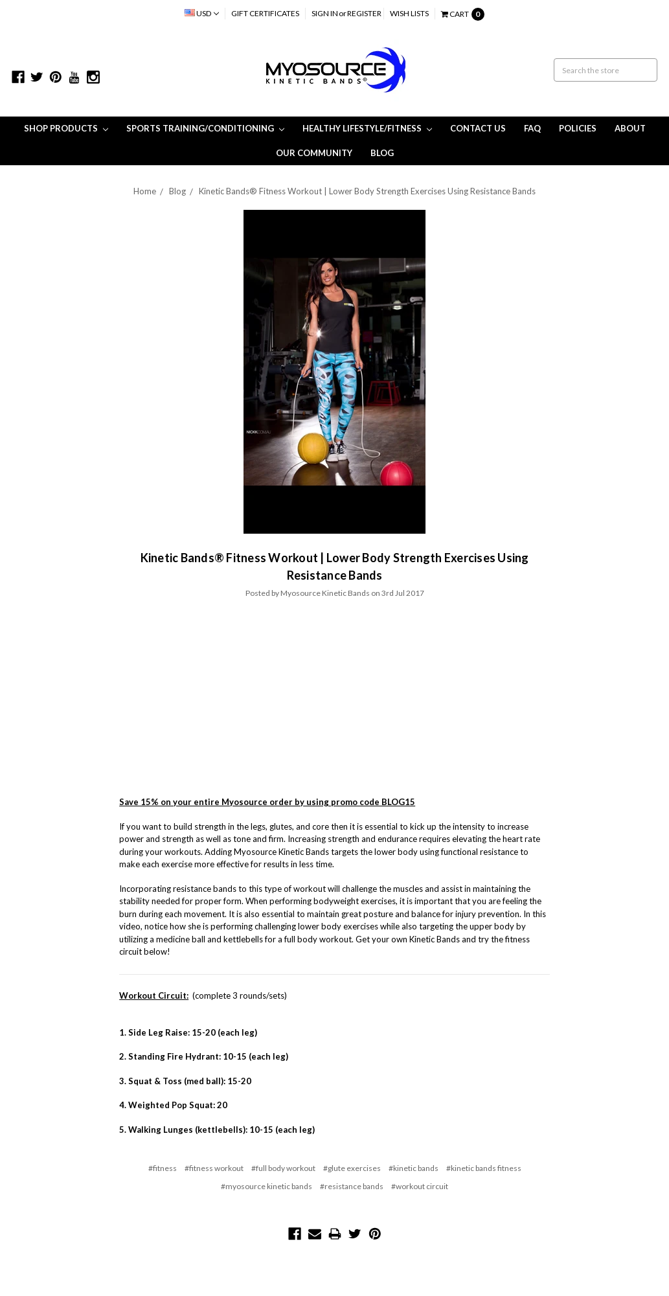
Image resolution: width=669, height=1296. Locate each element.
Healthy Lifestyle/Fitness (367, 128)
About (630, 128)
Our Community (314, 153)
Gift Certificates (265, 13)
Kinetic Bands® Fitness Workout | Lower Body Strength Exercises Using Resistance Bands (367, 191)
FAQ (532, 128)
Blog (382, 153)
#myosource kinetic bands (266, 1186)
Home (144, 191)
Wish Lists (409, 13)
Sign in (325, 13)
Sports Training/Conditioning (205, 128)
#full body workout (283, 1168)
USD (202, 13)
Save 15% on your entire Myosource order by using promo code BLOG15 (267, 802)
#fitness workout (214, 1168)
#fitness (162, 1168)
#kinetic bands (413, 1168)
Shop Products (66, 128)
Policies (577, 128)
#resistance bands (351, 1186)
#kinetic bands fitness (483, 1168)
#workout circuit (419, 1186)
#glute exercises (352, 1168)
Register (364, 13)
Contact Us (478, 128)
